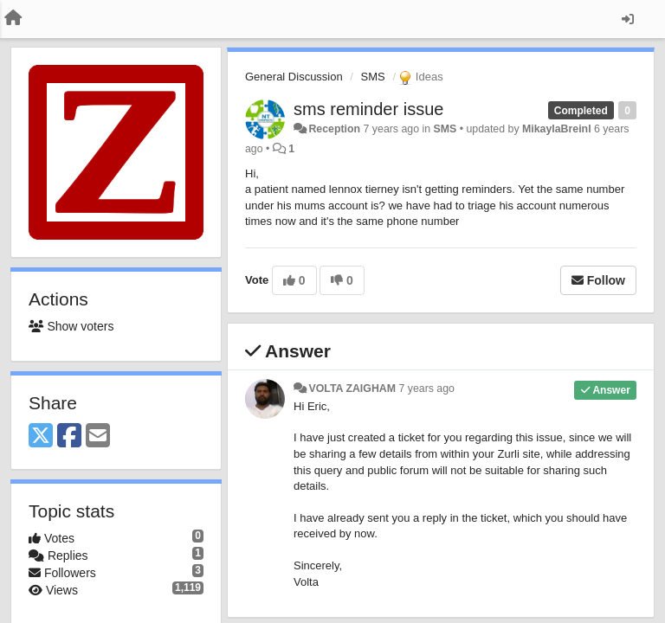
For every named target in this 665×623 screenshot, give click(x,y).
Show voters (71, 326)
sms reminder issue (368, 109)
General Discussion (294, 76)
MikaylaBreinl (556, 129)
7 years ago (426, 388)
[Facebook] (69, 436)
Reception (334, 129)
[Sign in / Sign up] (627, 19)
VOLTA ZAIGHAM (352, 388)
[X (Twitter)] (41, 436)
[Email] (98, 436)
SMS (373, 76)
